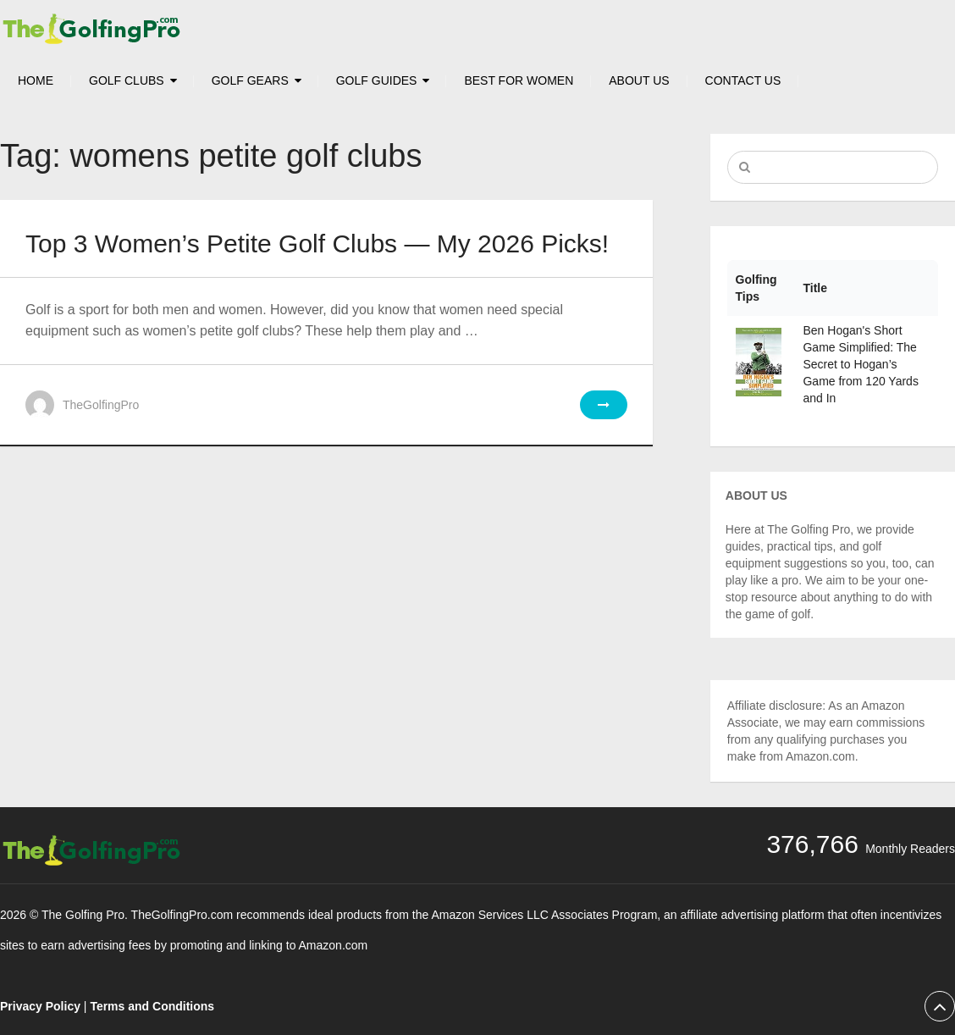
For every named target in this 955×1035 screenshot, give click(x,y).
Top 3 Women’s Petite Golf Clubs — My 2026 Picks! (317, 243)
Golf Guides (376, 80)
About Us (639, 80)
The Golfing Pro (82, 915)
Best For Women (518, 80)
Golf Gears (250, 80)
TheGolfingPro (101, 405)
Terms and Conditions (152, 1006)
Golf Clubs (126, 80)
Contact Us (743, 80)
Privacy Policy (40, 1006)
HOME (35, 80)
